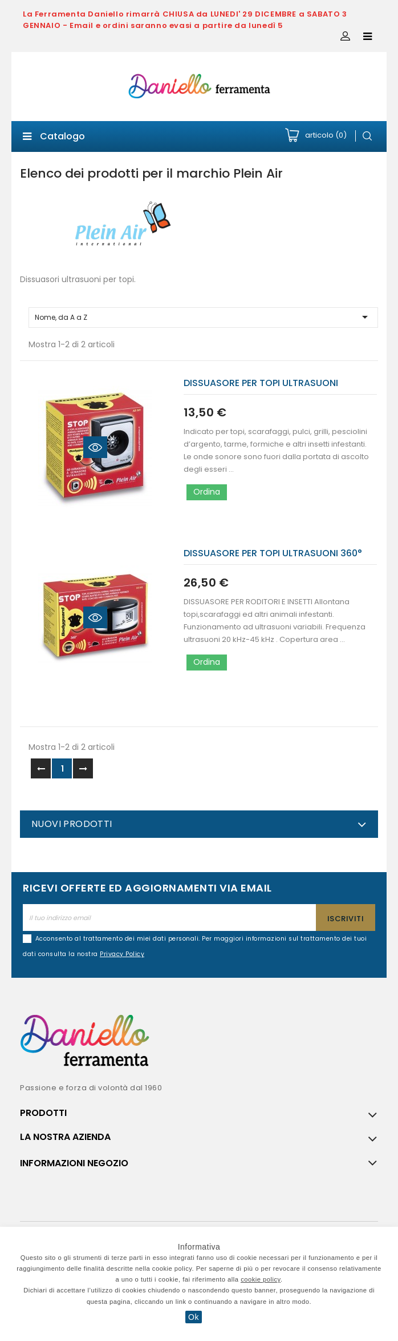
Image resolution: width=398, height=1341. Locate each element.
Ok (193, 1317)
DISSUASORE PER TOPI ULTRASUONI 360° (273, 553)
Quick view (95, 447)
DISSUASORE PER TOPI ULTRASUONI (261, 383)
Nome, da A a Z (203, 317)
